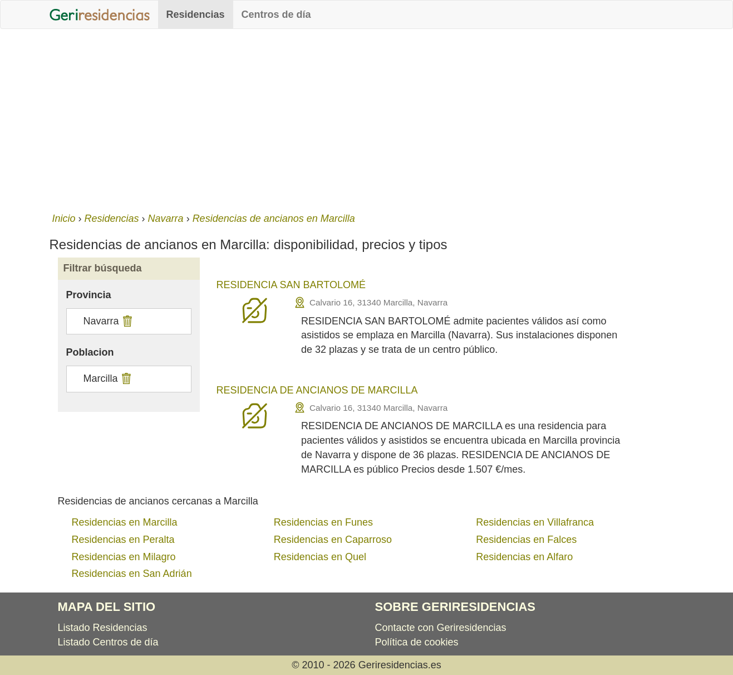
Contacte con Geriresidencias (440, 627)
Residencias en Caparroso (333, 539)
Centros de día (276, 14)
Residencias (195, 14)
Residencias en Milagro (124, 556)
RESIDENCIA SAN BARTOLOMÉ (291, 284)
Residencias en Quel (320, 556)
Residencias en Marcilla (125, 522)
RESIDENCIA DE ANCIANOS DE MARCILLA (317, 390)
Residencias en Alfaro (524, 556)
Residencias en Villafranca (535, 522)
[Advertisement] (367, 118)
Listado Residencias (102, 627)
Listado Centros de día (108, 642)
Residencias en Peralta (123, 539)
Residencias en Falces (526, 539)
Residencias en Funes (323, 522)
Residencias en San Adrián (132, 573)
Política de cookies (417, 642)
